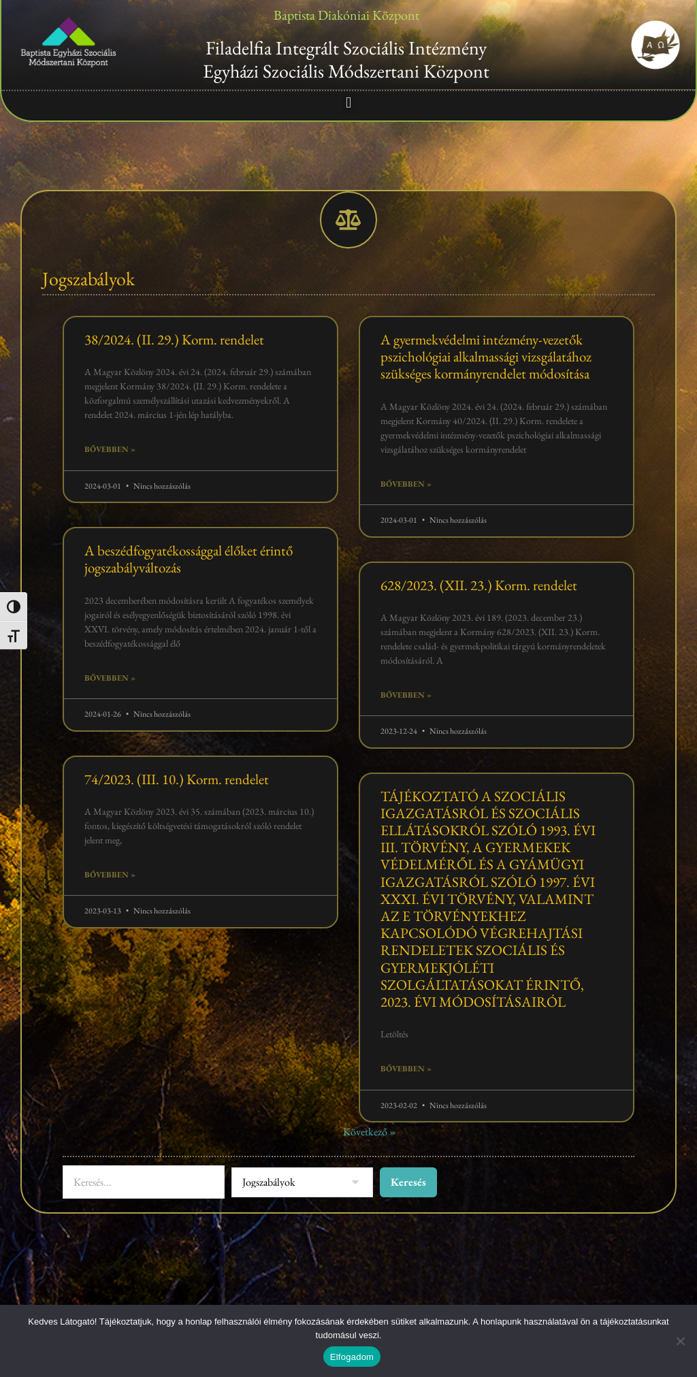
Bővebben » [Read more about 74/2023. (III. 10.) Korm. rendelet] (109, 875)
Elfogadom (352, 1357)
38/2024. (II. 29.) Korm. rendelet (174, 340)
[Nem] (680, 1341)
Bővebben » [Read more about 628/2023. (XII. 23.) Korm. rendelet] (406, 695)
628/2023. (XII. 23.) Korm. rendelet (478, 586)
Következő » (369, 1132)
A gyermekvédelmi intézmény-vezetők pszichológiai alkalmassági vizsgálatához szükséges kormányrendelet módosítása (485, 357)
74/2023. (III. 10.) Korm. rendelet (176, 780)
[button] (348, 102)
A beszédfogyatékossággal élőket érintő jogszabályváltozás (188, 559)
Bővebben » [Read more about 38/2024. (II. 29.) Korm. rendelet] (109, 449)
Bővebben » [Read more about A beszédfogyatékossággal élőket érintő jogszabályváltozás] (109, 678)
